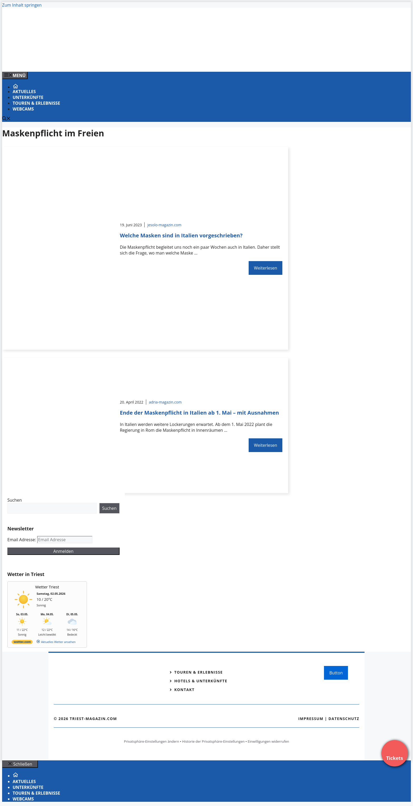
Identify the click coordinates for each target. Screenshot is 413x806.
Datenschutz (343, 718)
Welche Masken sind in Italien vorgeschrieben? (181, 235)
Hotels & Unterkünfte (200, 680)
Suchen (14, 500)
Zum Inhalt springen (22, 5)
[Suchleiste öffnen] (6, 119)
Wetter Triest (47, 586)
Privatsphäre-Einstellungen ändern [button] (151, 741)
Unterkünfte (28, 97)
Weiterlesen (265, 268)
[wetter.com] (22, 643)
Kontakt (184, 689)
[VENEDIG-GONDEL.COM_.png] (108, 62)
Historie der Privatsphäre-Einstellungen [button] (213, 741)
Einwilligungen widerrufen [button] (268, 741)
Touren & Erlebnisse (36, 103)
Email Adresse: (22, 540)
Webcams (23, 109)
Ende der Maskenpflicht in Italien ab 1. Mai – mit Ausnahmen (199, 412)
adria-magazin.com (165, 402)
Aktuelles (24, 91)
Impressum (310, 718)
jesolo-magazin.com (164, 224)
